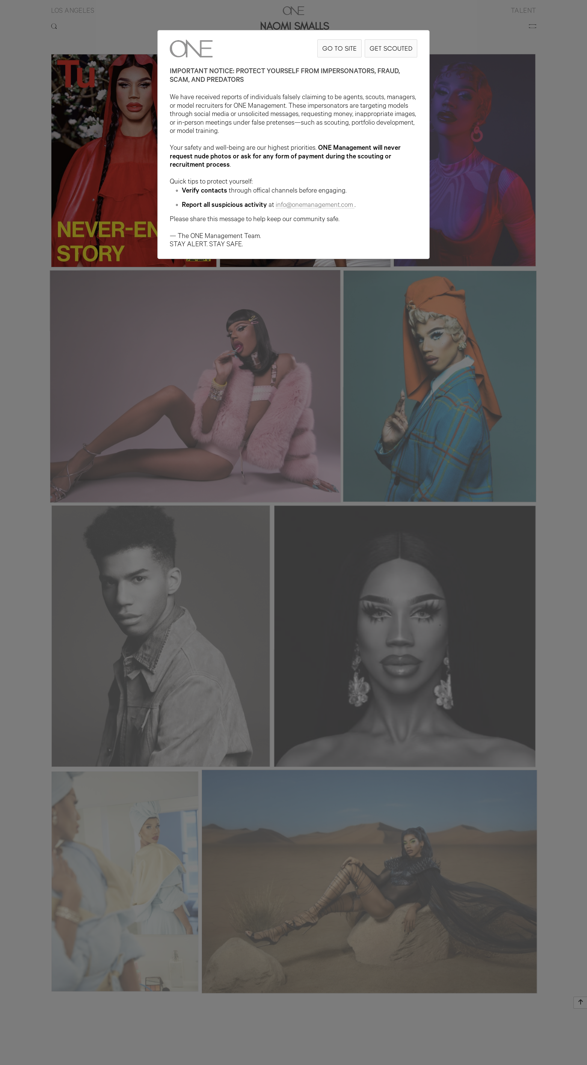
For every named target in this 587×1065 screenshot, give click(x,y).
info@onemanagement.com (315, 205)
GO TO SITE (339, 48)
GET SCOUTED (391, 48)
